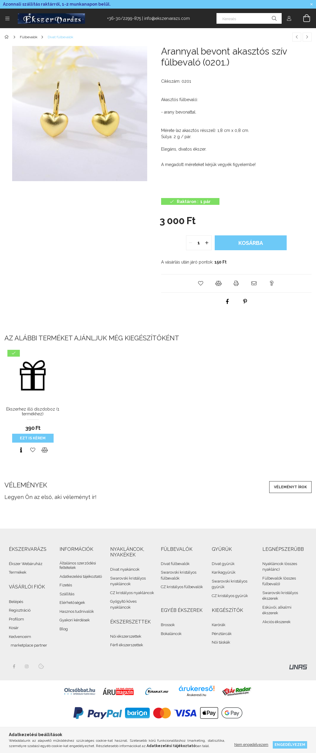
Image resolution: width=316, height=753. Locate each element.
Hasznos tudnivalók (77, 611)
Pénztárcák (222, 633)
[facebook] (227, 301)
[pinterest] (245, 301)
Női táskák (221, 642)
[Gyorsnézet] (21, 450)
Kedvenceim (20, 636)
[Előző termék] (296, 37)
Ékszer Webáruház (25, 563)
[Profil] (289, 18)
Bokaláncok (171, 633)
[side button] (7, 18)
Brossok (168, 625)
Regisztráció (20, 610)
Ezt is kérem (33, 438)
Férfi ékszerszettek (126, 645)
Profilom (16, 619)
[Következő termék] (307, 37)
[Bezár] (311, 4)
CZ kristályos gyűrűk (230, 596)
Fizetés (66, 585)
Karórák (218, 625)
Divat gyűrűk (223, 563)
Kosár (14, 628)
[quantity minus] (190, 243)
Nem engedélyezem (251, 744)
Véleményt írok (290, 487)
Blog (64, 629)
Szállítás (67, 594)
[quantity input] (199, 243)
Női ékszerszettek (125, 636)
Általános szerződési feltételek (78, 565)
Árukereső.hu (196, 695)
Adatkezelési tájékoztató (81, 576)
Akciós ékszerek (276, 622)
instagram (27, 666)
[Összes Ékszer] (7, 37)
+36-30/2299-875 (124, 18)
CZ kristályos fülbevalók (182, 587)
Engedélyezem (290, 744)
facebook (14, 666)
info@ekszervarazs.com (167, 18)
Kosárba (250, 243)
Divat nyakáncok (124, 569)
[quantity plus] (207, 243)
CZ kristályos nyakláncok (132, 593)
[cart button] (303, 18)
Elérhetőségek (72, 602)
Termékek (17, 572)
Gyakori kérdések (75, 620)
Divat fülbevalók (175, 563)
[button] (201, 283)
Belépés (16, 601)
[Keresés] (249, 18)
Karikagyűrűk (223, 572)
